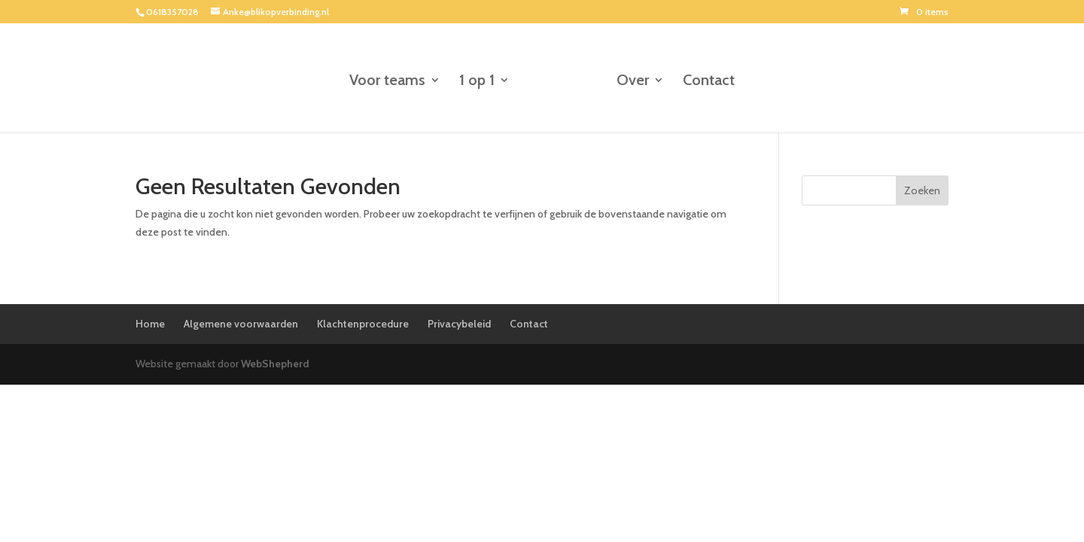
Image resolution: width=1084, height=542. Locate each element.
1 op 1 (477, 82)
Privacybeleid (459, 323)
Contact (709, 82)
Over (633, 82)
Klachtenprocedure (363, 323)
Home (150, 323)
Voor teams (387, 82)
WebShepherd (275, 363)
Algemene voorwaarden (241, 323)
